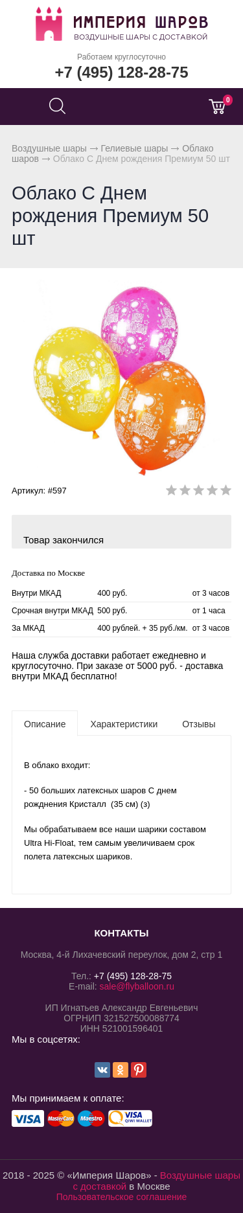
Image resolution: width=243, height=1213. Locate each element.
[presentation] (44, 723)
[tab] (45, 723)
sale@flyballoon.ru (137, 986)
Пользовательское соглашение (121, 1197)
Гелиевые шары (134, 148)
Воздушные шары (49, 148)
